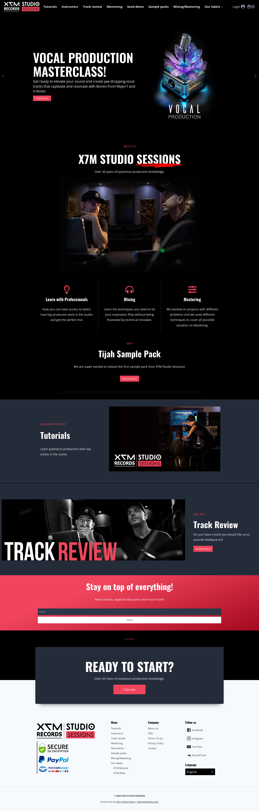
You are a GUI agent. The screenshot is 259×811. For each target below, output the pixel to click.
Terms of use (155, 738)
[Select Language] (200, 771)
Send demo (135, 7)
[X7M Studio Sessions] (21, 6)
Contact (152, 748)
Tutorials (50, 7)
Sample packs (158, 7)
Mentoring (114, 7)
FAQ (150, 733)
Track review (92, 7)
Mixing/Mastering (186, 7)
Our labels (117, 763)
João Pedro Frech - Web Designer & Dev (137, 801)
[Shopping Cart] (251, 7)
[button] (222, 6)
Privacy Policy (156, 743)
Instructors (70, 7)
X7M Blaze (119, 773)
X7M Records (120, 768)
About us (153, 728)
